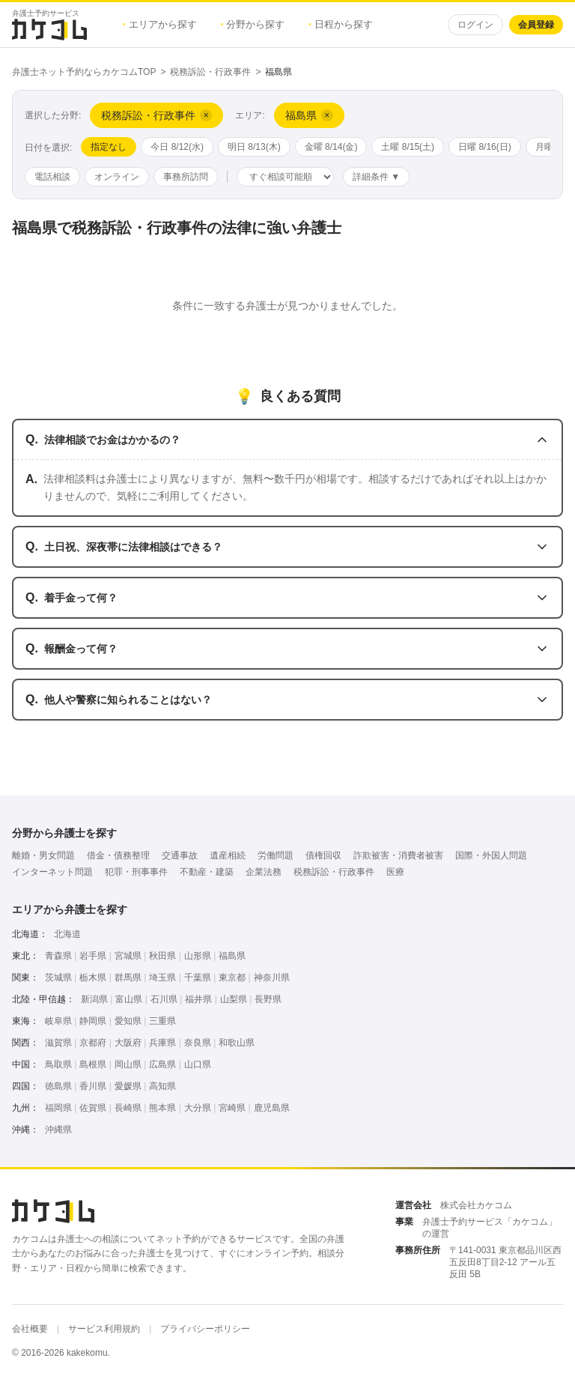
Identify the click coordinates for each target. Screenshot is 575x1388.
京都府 (92, 1042)
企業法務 (264, 872)
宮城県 (128, 956)
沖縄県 (58, 1129)
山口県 (197, 1064)
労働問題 (275, 855)
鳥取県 (58, 1064)
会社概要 (30, 1329)
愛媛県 (128, 1086)
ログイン (475, 24)
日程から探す (340, 24)
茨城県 (58, 977)
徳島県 (58, 1086)
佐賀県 (92, 1108)
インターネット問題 (52, 872)
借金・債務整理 (118, 855)
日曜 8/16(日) (484, 147)
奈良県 (197, 1042)
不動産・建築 (207, 872)
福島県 (232, 956)
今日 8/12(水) (177, 147)
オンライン (116, 177)
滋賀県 (58, 1042)
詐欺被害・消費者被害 (398, 855)
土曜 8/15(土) (407, 147)
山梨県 (233, 999)
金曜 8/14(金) (331, 147)
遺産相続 (228, 855)
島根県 (92, 1064)
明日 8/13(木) (254, 147)
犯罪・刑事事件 (136, 872)
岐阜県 (58, 1021)
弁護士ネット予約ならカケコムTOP (84, 72)
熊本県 (162, 1108)
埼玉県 (162, 977)
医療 (395, 872)
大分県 (197, 1108)
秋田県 (162, 956)
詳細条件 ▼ (376, 177)
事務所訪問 (185, 177)
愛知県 (128, 1021)
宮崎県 (232, 1108)
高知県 (162, 1086)
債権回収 (323, 855)
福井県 (198, 999)
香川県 (92, 1086)
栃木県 (92, 977)
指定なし (109, 147)
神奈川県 (272, 977)
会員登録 (536, 24)
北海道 (67, 934)
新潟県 (94, 999)
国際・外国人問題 (491, 855)
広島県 (162, 1064)
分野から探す (253, 24)
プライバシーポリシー (205, 1329)
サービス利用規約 (104, 1329)
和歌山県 (237, 1042)
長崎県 (128, 1108)
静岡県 (92, 1021)
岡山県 (128, 1064)
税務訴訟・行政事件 (210, 72)
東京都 (232, 977)
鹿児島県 (272, 1108)
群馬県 (128, 977)
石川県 (163, 999)
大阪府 (128, 1042)
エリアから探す (160, 24)
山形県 (197, 956)
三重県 (162, 1021)
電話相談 (52, 177)
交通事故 (180, 855)
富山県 (128, 999)
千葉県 (197, 977)
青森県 (58, 956)
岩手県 (92, 956)
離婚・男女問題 (43, 855)
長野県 (268, 999)
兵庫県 (162, 1042)
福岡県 (58, 1108)
